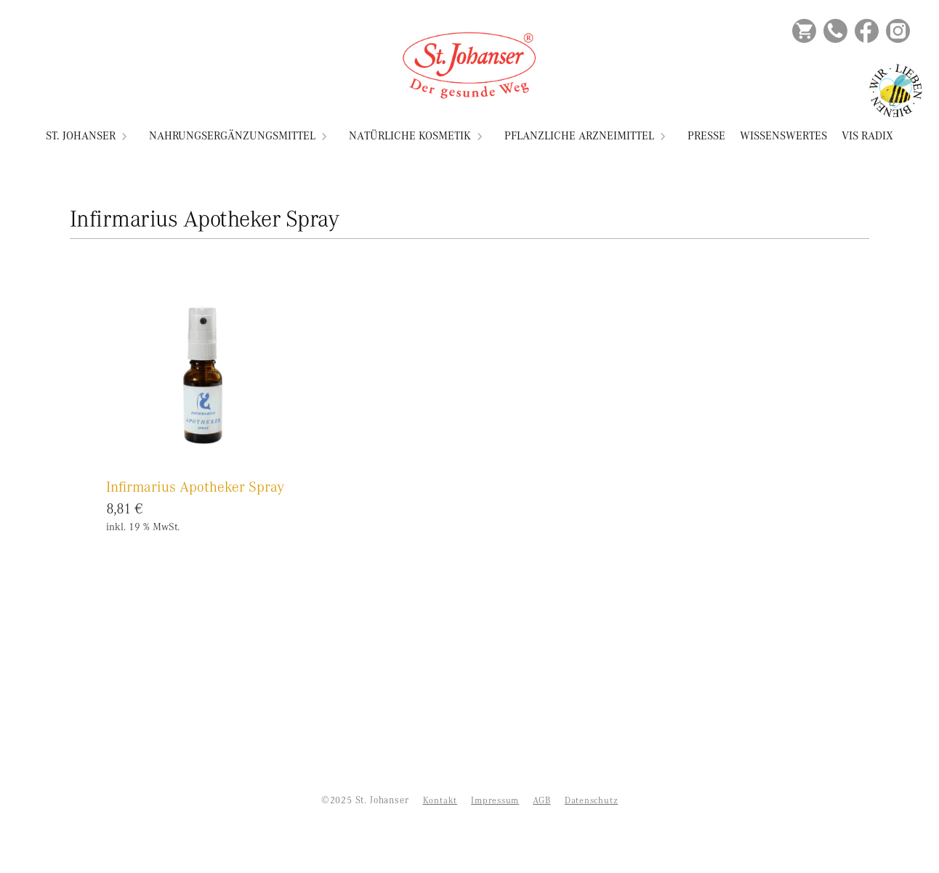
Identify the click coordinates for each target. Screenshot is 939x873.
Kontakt (440, 800)
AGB (541, 800)
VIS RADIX (867, 135)
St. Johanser (81, 135)
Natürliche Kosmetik (410, 135)
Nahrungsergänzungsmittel (232, 135)
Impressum (495, 800)
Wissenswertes (783, 135)
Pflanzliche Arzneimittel (579, 135)
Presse (706, 135)
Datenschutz (591, 800)
